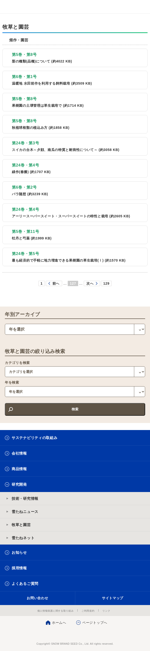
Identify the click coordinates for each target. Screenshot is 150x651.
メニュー (142, 6)
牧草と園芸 (21, 525)
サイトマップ (112, 598)
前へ (55, 283)
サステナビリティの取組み (34, 438)
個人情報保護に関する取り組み (55, 610)
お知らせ (19, 552)
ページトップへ (94, 623)
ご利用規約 (88, 610)
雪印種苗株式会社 (75, 634)
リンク (106, 610)
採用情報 (19, 568)
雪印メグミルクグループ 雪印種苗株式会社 (13, 6)
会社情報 (19, 453)
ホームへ (59, 623)
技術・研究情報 (25, 498)
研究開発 (19, 484)
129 (106, 283)
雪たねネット (23, 538)
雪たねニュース (25, 512)
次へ (89, 283)
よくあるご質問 (25, 583)
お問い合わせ (37, 598)
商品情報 (19, 469)
